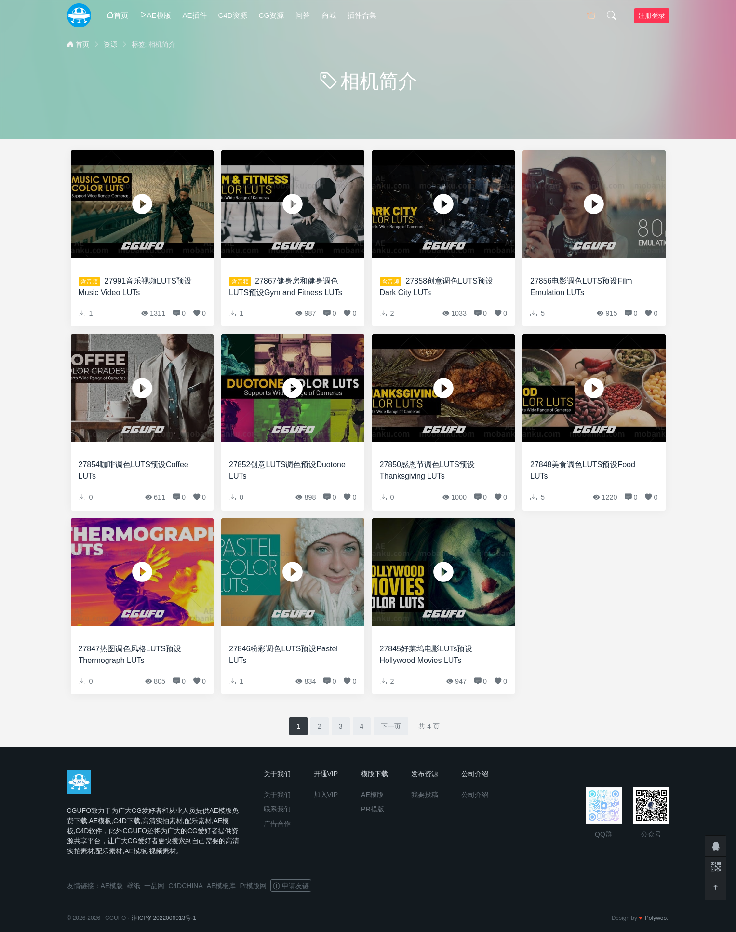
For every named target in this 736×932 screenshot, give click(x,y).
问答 (302, 15)
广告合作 (277, 823)
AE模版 (155, 15)
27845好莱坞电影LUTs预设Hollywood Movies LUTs (426, 654)
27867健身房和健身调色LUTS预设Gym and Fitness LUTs (285, 287)
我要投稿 (424, 794)
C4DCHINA (185, 886)
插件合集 (362, 15)
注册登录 (651, 15)
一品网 (154, 886)
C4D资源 (232, 15)
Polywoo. (657, 918)
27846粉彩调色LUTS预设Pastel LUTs (283, 654)
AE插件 (195, 15)
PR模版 (372, 809)
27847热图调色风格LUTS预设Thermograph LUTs (130, 654)
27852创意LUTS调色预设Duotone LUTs (287, 470)
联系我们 (277, 809)
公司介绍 (474, 794)
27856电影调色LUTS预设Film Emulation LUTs (581, 287)
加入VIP (326, 794)
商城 (328, 15)
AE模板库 (221, 886)
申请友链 (291, 886)
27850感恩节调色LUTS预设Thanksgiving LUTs (427, 470)
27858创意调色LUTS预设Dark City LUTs (436, 287)
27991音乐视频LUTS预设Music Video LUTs (135, 287)
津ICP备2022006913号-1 (164, 918)
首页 (117, 15)
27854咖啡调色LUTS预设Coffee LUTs (133, 470)
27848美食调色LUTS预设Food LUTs (582, 470)
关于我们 (277, 794)
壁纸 (133, 886)
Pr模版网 (253, 886)
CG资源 (271, 15)
